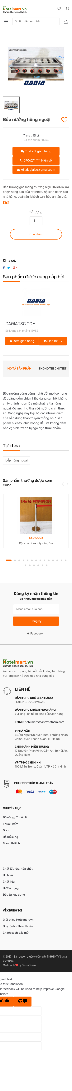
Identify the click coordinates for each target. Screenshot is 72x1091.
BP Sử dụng (11, 888)
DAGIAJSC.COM (20, 323)
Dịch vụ (8, 875)
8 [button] (40, 560)
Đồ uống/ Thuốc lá (15, 817)
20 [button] (46, 565)
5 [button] (27, 560)
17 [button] (34, 565)
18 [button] (38, 565)
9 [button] (44, 560)
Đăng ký (36, 621)
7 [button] (36, 560)
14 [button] (65, 560)
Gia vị (6, 830)
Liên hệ (51, 341)
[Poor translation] (22, 1002)
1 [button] (9, 560)
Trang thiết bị (31, 135)
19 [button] (42, 565)
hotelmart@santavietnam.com (44, 722)
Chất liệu (9, 881)
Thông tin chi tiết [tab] (52, 368)
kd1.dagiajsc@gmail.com (36, 169)
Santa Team (29, 965)
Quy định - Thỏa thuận (18, 926)
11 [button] (53, 560)
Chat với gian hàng (36, 151)
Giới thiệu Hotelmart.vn (18, 919)
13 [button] (61, 560)
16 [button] (30, 565)
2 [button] (15, 560)
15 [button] (25, 565)
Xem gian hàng (22, 341)
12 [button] (57, 560)
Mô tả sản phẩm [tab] (19, 368)
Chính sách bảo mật (16, 932)
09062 (36, 160)
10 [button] (49, 560)
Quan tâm (36, 234)
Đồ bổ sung (10, 837)
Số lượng (36, 212)
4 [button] (23, 560)
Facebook (35, 633)
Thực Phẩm (10, 824)
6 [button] (32, 560)
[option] (36, 64)
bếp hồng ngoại (17, 460)
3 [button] (19, 560)
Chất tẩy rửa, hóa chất (18, 868)
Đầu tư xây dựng (14, 894)
